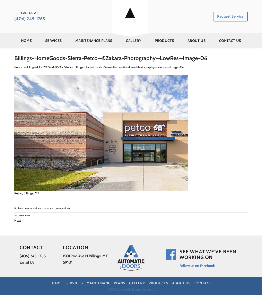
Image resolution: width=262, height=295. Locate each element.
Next (19, 220)
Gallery (133, 40)
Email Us (27, 262)
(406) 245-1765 (33, 255)
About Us (196, 40)
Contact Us (230, 40)
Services (53, 40)
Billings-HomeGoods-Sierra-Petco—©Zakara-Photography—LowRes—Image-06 (128, 67)
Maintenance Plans (93, 40)
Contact (202, 283)
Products (164, 40)
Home (26, 40)
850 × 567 (62, 67)
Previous (22, 215)
